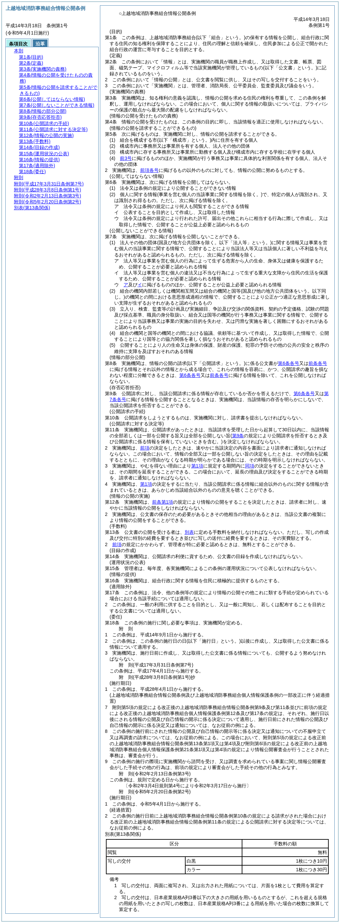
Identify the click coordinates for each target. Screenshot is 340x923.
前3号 (126, 158)
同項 (249, 465)
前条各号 (317, 363)
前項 (144, 448)
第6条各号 (288, 363)
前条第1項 (162, 502)
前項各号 (149, 170)
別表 (189, 532)
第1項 (197, 465)
